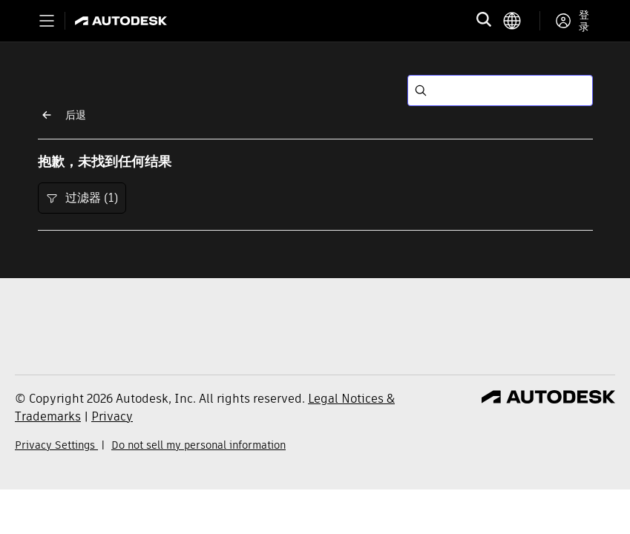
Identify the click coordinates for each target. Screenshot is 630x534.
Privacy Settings (56, 445)
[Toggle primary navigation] (47, 21)
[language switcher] (521, 20)
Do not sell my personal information (198, 445)
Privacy (112, 416)
